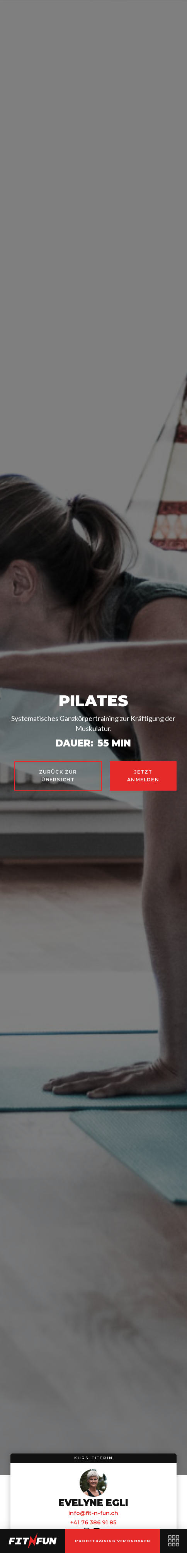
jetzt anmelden (143, 776)
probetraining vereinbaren (112, 1541)
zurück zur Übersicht (58, 776)
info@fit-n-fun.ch (93, 1513)
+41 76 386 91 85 (93, 1522)
